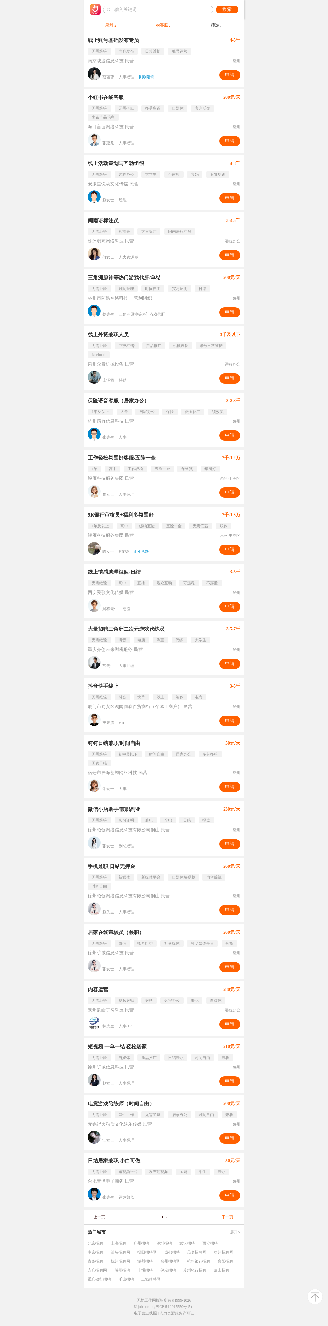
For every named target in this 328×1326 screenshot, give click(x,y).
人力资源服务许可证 (177, 1313)
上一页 (99, 1217)
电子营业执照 (145, 1313)
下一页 (227, 1217)
